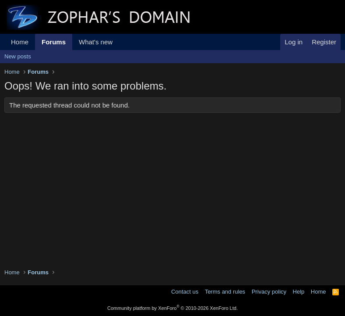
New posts (17, 56)
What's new (96, 42)
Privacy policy (269, 291)
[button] (119, 42)
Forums (54, 42)
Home (19, 42)
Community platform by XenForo (172, 308)
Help (299, 291)
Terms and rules (225, 291)
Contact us (184, 291)
